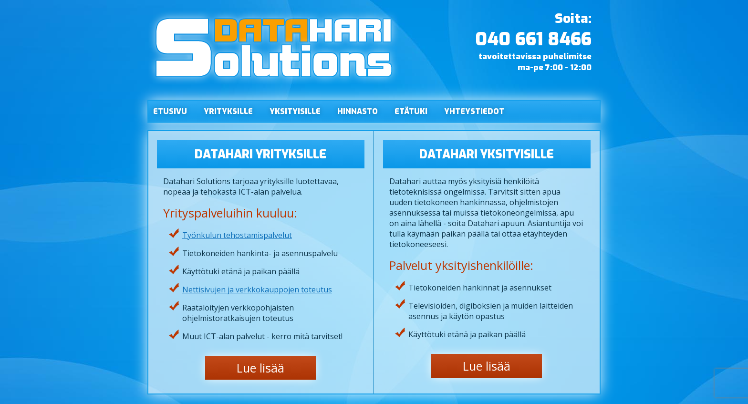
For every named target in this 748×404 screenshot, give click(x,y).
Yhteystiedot (474, 111)
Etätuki (411, 111)
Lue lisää (260, 368)
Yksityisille (295, 111)
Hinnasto (357, 111)
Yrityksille (228, 111)
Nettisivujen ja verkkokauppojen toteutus (257, 289)
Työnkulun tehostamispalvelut (237, 235)
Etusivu (170, 111)
